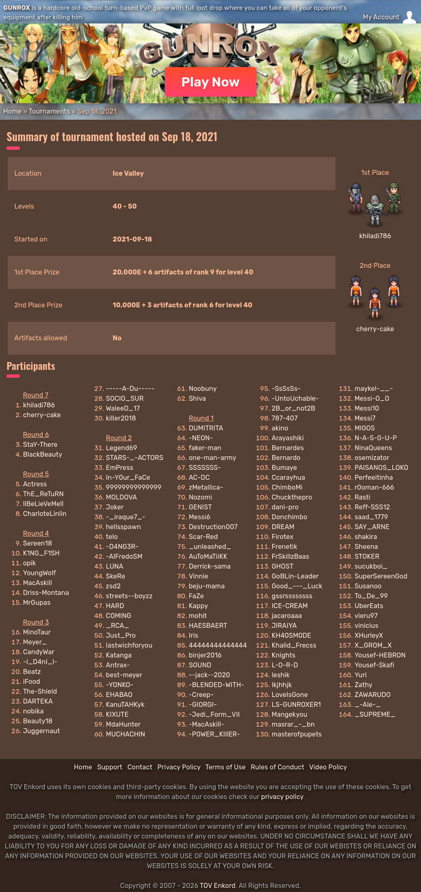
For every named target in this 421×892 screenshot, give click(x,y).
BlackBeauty (42, 454)
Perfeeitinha (373, 477)
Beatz (32, 672)
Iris (193, 635)
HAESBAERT (208, 626)
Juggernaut (41, 731)
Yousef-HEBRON (379, 655)
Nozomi (200, 497)
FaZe (196, 596)
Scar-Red (203, 537)
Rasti (362, 497)
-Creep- (201, 695)
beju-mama (206, 586)
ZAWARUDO (372, 695)
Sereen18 (37, 543)
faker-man (205, 448)
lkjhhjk (282, 685)
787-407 (285, 418)
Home (12, 111)
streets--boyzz (129, 596)
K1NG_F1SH (41, 553)
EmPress (120, 468)
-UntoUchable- (295, 398)
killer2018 (121, 418)
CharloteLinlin (45, 514)
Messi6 (199, 517)
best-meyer (124, 675)
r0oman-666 (374, 487)
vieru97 (365, 616)
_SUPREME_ (374, 714)
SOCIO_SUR (125, 398)
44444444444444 (218, 645)
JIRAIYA (284, 626)
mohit (198, 616)
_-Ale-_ (367, 704)
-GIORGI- (203, 704)
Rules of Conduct (277, 767)
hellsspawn (123, 527)
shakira (365, 537)
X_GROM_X (372, 645)
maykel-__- (373, 389)
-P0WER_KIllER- (214, 734)
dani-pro (285, 507)
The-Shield (40, 691)
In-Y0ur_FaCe (128, 477)
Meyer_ (35, 642)
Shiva (197, 398)
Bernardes (288, 448)
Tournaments (49, 111)
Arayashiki (288, 438)
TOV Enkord (218, 886)
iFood (31, 681)
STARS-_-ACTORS (135, 458)
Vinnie (198, 576)
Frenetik (284, 547)
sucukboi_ (371, 566)
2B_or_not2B (293, 408)
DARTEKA (38, 701)
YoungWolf (39, 573)
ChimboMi (287, 487)
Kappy (198, 606)
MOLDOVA (121, 497)
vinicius (366, 626)
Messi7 (364, 418)
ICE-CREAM (290, 606)
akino (280, 428)
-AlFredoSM (124, 556)
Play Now (210, 82)
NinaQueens (373, 448)
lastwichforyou (129, 645)
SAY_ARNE (371, 527)
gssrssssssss (292, 596)
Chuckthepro (292, 497)
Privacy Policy (179, 767)
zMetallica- (206, 487)
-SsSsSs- (286, 389)
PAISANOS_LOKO (381, 468)
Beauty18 (38, 721)
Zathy (363, 685)
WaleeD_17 (123, 408)
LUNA (114, 566)
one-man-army (212, 458)
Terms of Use (226, 767)
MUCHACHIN (125, 734)
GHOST (283, 566)
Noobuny (203, 389)
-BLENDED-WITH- (216, 685)
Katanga (119, 655)
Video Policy (328, 767)
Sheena (366, 547)
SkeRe (115, 576)
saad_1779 (371, 517)
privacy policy (282, 797)
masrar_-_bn (293, 724)
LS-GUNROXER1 (296, 704)
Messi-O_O (371, 398)
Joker (115, 507)
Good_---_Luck (297, 586)
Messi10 (366, 408)
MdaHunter (123, 724)
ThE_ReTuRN (43, 494)
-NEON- (201, 438)
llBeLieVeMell (43, 504)
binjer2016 (205, 655)
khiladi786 (375, 236)
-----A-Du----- (130, 389)
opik (29, 563)
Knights (284, 655)
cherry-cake (375, 329)
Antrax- (118, 665)
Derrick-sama (210, 566)
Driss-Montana (46, 593)
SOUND (200, 665)
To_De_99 (371, 596)
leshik (281, 675)
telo (112, 537)
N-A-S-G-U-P (375, 438)
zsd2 (113, 586)
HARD (115, 606)
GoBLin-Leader (295, 576)
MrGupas (37, 602)
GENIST (200, 507)
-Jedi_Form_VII (214, 714)
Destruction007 (213, 527)
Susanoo (368, 586)
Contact (140, 767)
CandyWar (38, 652)
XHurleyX (368, 635)
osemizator (371, 458)
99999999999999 (134, 487)
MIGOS (364, 428)
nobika (33, 711)
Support (109, 767)
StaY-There (40, 444)
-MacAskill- (206, 724)
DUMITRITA (206, 428)
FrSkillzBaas (291, 556)
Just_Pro (121, 635)
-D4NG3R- (122, 547)
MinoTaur (37, 632)
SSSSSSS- (205, 468)
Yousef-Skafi (374, 665)
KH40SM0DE (291, 635)
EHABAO (119, 695)
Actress (35, 484)
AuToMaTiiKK (208, 556)
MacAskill (37, 583)
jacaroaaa (287, 616)
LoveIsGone (290, 695)
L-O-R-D (285, 665)
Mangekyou (290, 714)
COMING (119, 616)
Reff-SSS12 (372, 507)
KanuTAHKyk (125, 704)
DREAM (283, 527)
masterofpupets (297, 734)
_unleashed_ (210, 547)
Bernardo (286, 458)
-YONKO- (120, 685)
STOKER (366, 556)
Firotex (283, 537)
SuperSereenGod (380, 576)
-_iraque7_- (126, 517)
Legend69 (121, 448)
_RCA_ (117, 626)
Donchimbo (290, 517)
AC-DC (199, 477)
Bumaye (284, 468)
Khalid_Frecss (294, 645)
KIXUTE (117, 714)
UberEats (368, 606)
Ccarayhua (288, 477)
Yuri (360, 675)
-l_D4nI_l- (40, 662)
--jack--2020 (209, 675)
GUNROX (16, 8)
